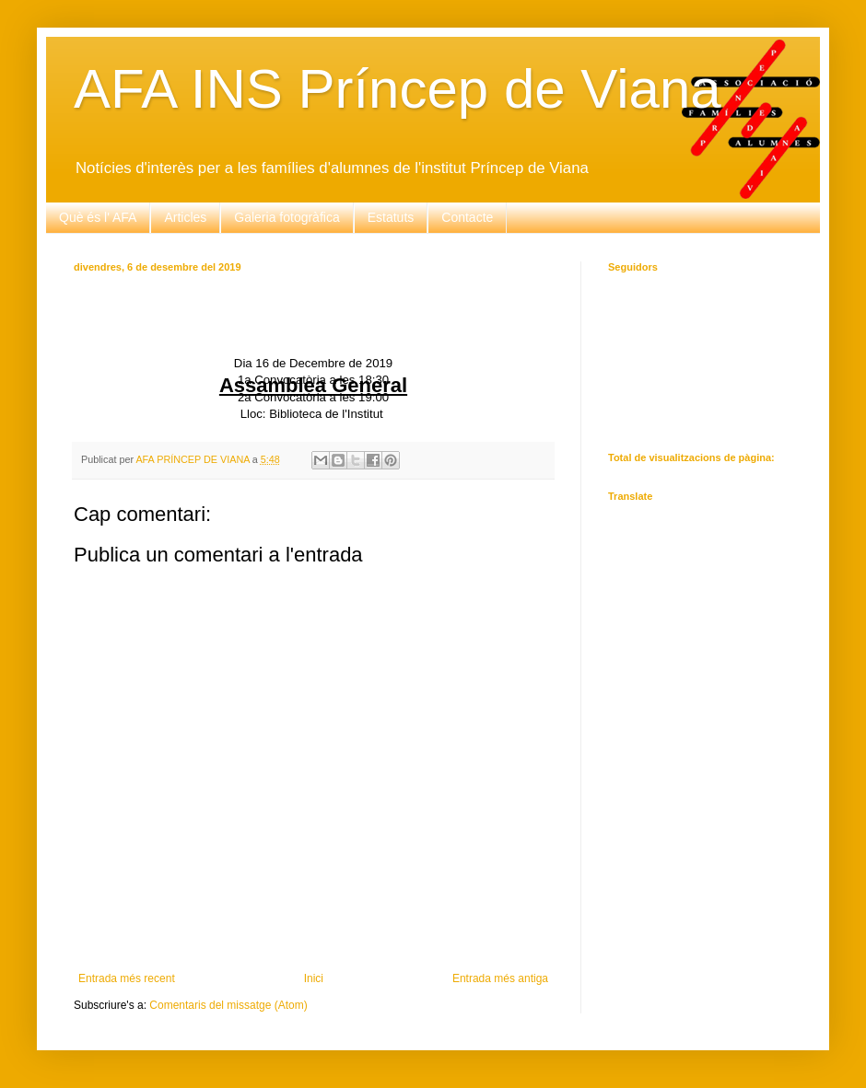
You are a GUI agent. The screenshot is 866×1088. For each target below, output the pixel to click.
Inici (313, 978)
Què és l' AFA (97, 217)
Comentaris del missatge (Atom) (228, 1005)
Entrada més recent (126, 978)
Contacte (467, 217)
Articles (185, 217)
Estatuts (391, 217)
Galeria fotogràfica (286, 217)
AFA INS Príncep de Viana (397, 89)
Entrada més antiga (500, 978)
